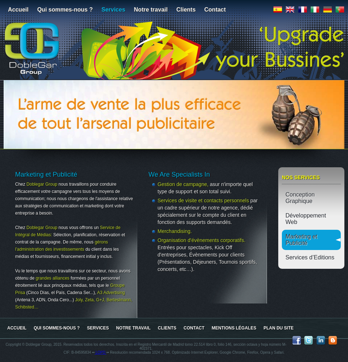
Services (113, 10)
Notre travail (151, 10)
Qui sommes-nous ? (65, 10)
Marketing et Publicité (301, 239)
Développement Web (305, 218)
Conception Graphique (300, 197)
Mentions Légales (234, 328)
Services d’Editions (309, 257)
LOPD (101, 352)
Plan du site (278, 328)
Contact (215, 10)
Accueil (18, 10)
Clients (186, 10)
